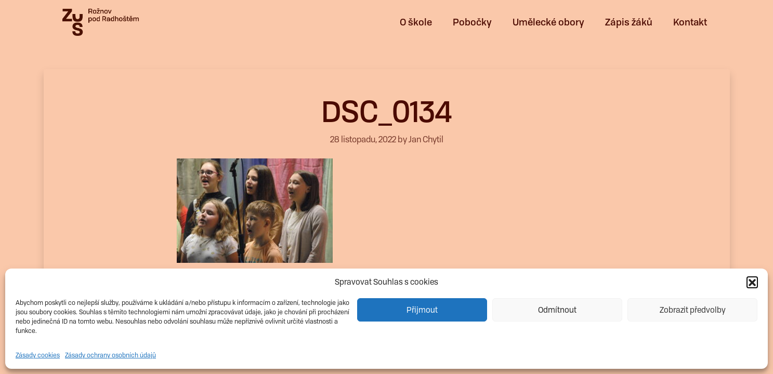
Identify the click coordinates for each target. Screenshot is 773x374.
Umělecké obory (548, 22)
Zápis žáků (628, 22)
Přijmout (422, 310)
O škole (416, 22)
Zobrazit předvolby (693, 310)
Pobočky (472, 22)
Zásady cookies (38, 355)
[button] (752, 282)
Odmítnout (557, 310)
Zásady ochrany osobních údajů (110, 355)
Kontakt (690, 22)
